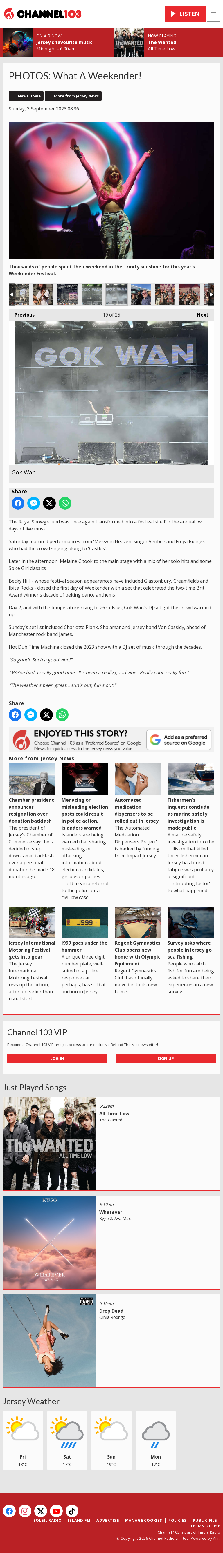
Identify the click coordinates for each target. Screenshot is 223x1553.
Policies (177, 1520)
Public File (205, 1520)
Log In (57, 1058)
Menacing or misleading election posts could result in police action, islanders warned (85, 797)
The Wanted (162, 42)
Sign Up (166, 1058)
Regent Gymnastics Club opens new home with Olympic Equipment (138, 937)
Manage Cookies (143, 1520)
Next (199, 313)
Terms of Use (205, 1525)
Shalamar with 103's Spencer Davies (141, 294)
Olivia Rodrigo (112, 1317)
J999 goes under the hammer (85, 930)
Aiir (216, 1538)
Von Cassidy (19, 294)
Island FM (79, 1520)
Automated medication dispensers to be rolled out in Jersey (138, 793)
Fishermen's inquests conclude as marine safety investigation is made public (191, 797)
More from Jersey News (76, 96)
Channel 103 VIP (37, 1032)
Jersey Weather (31, 1401)
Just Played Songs (34, 1087)
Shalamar (67, 294)
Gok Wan (92, 294)
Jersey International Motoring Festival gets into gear (32, 933)
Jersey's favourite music (64, 42)
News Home (29, 96)
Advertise (107, 1520)
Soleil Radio (47, 1520)
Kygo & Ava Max (115, 1218)
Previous (22, 313)
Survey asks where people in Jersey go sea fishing (191, 933)
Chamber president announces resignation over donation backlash (32, 793)
